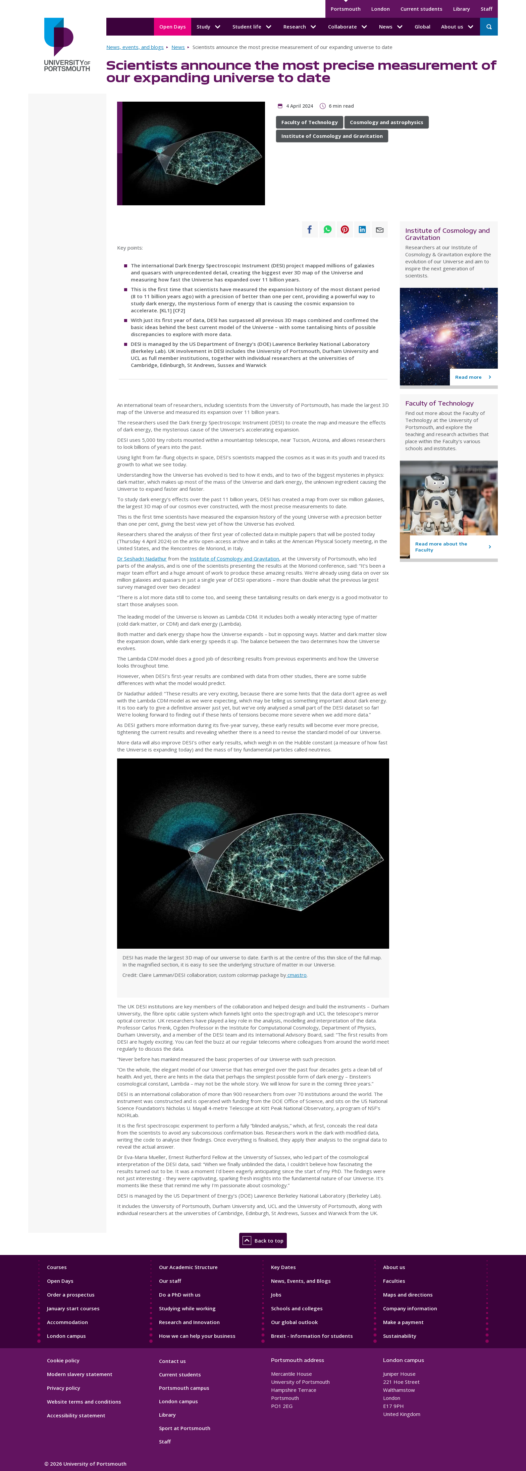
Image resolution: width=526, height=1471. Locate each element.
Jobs (276, 1294)
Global (422, 26)
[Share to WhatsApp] (327, 229)
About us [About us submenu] (458, 26)
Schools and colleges (297, 1308)
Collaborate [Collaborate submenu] (348, 26)
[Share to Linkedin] (362, 229)
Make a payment (403, 1322)
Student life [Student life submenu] (252, 26)
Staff (486, 8)
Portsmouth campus (184, 1387)
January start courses (73, 1308)
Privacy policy (63, 1387)
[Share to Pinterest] (345, 229)
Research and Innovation (189, 1322)
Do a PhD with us (180, 1294)
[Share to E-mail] (380, 229)
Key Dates (283, 1267)
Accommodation (67, 1322)
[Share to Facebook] (310, 229)
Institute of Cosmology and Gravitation (332, 136)
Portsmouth (346, 8)
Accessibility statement (76, 1415)
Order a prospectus (71, 1294)
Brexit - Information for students (312, 1335)
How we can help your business (197, 1335)
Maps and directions (408, 1294)
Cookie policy (63, 1360)
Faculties (394, 1280)
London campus (66, 1335)
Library (461, 8)
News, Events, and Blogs (301, 1280)
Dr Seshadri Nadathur (142, 558)
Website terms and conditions (84, 1401)
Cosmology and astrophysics (386, 122)
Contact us (172, 1361)
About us (394, 1267)
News (178, 47)
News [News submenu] (391, 26)
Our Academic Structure (188, 1267)
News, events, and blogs (135, 47)
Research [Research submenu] (300, 26)
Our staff (170, 1280)
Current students (421, 8)
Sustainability (399, 1335)
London (380, 8)
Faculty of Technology (309, 122)
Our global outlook (294, 1322)
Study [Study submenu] (209, 26)
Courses (57, 1267)
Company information (410, 1308)
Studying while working (187, 1308)
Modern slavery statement (79, 1374)
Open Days (172, 26)
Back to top (263, 1240)
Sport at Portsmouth (184, 1428)
